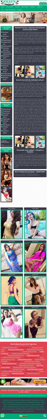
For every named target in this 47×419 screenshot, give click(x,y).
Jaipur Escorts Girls (20, 402)
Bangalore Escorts (25, 400)
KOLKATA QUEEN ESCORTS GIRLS (24, 395)
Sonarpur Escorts (7, 46)
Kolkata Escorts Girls (9, 347)
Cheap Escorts (6, 119)
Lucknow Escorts (40, 409)
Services (17, 7)
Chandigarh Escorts (21, 409)
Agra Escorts (31, 409)
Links (2, 9)
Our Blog (19, 9)
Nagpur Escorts (30, 411)
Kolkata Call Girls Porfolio (11, 357)
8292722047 (43, 4)
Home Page (4, 390)
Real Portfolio (24, 7)
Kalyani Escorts (7, 61)
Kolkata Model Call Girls (25, 359)
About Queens (9, 7)
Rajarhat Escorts (7, 40)
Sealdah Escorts (7, 63)
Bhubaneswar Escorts (19, 411)
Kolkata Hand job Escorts (20, 353)
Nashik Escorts (24, 406)
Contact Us (39, 7)
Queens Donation (36, 390)
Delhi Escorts (10, 402)
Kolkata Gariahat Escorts (9, 363)
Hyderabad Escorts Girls (33, 402)
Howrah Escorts (7, 59)
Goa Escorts (6, 400)
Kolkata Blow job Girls (33, 355)
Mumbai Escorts (15, 400)
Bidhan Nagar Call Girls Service (24, 367)
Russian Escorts (7, 109)
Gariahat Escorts (7, 73)
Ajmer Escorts (26, 404)
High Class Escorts (10, 9)
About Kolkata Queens (13, 390)
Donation (32, 7)
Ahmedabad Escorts (14, 406)
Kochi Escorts (11, 409)
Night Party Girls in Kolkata (35, 369)
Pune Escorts (35, 400)
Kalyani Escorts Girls (18, 373)
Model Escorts (6, 124)
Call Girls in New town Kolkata (30, 363)
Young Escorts (6, 111)
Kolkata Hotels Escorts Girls (12, 371)
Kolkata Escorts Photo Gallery (17, 375)
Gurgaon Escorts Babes (15, 404)
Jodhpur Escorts (35, 404)
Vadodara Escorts (34, 406)
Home (2, 7)
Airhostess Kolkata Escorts (16, 349)
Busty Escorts (6, 113)
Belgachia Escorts (7, 75)
